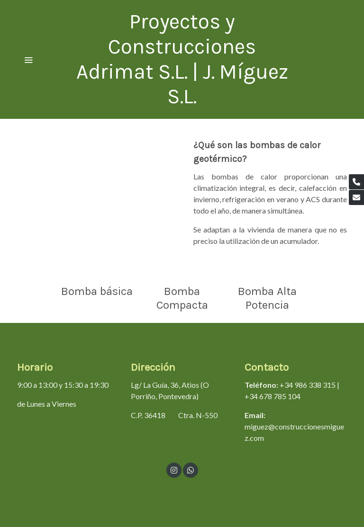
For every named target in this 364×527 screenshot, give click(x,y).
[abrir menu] (28, 59)
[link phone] (356, 181)
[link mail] (356, 197)
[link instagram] (174, 469)
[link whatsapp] (190, 469)
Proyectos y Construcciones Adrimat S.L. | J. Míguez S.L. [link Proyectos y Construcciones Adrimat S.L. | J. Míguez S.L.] (182, 58)
